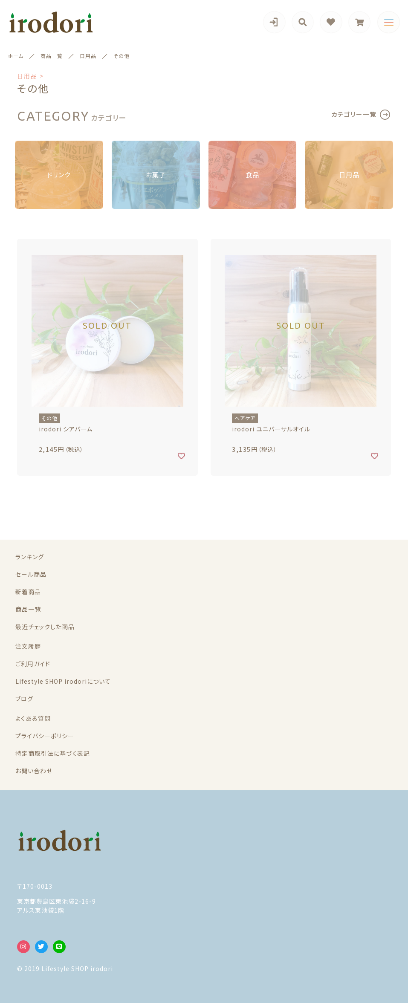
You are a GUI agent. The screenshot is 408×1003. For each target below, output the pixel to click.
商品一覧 (28, 609)
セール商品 (30, 574)
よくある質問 (33, 718)
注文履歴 (28, 646)
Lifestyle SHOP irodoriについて (63, 681)
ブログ (24, 698)
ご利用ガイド (32, 663)
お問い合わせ (33, 770)
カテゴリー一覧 (353, 114)
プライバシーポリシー (44, 735)
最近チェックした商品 (45, 626)
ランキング (29, 556)
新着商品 (28, 591)
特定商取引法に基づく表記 (52, 753)
